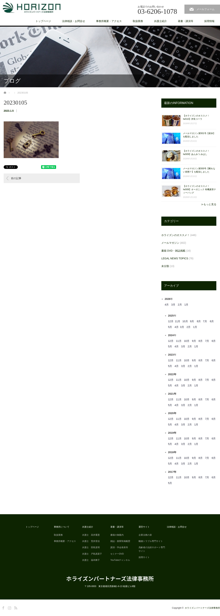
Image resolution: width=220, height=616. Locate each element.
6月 (212, 321)
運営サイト (144, 527)
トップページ (43, 21)
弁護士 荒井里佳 (91, 541)
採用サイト (144, 557)
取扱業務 (138, 21)
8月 (199, 321)
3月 (173, 304)
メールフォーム (205, 9)
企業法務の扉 (145, 535)
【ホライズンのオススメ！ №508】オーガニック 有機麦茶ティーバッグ (199, 189)
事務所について (61, 527)
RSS (15, 607)
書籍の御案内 (117, 535)
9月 (192, 321)
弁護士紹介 (160, 21)
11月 (177, 321)
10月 (185, 321)
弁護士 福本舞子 (91, 560)
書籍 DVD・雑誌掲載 (173, 250)
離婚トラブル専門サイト (151, 541)
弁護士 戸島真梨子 (92, 554)
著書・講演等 (185, 21)
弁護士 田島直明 (91, 547)
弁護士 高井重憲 (91, 535)
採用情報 (209, 21)
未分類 (165, 266)
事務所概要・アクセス (109, 21)
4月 (167, 304)
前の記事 (16, 178)
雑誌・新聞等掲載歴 (120, 541)
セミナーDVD (117, 554)
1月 (186, 304)
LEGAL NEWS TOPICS (174, 258)
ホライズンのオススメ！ (175, 235)
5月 (170, 327)
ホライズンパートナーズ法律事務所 (110, 578)
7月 (205, 321)
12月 (170, 321)
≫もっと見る (208, 204)
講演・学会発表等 (119, 547)
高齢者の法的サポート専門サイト (152, 549)
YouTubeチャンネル (120, 560)
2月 (180, 304)
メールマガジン (170, 242)
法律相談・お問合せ (73, 21)
